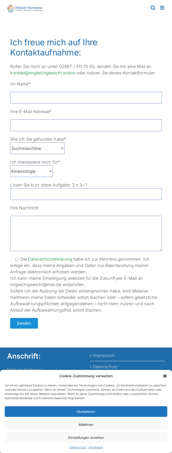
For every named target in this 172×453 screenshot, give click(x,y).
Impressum (96, 447)
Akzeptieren (86, 412)
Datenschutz (77, 447)
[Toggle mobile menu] (162, 7)
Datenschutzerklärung (50, 259)
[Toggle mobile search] (153, 7)
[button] (165, 376)
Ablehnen (85, 425)
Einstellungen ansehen (86, 438)
